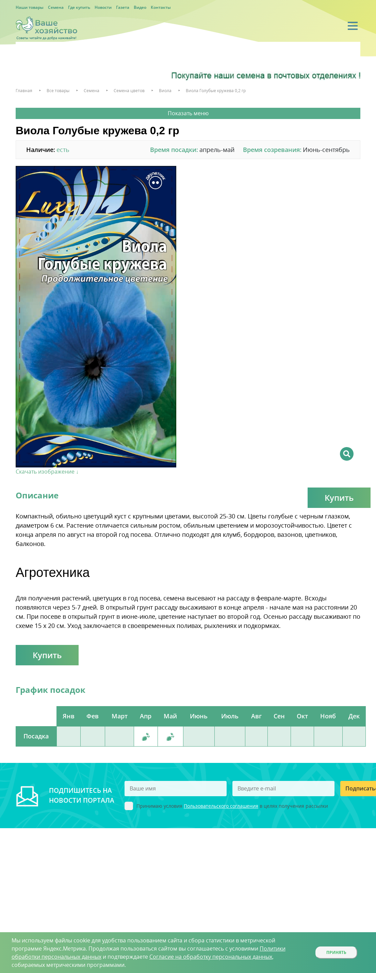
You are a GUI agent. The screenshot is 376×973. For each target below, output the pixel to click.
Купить (339, 497)
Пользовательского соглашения (221, 806)
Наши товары (30, 7)
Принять (336, 952)
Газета (122, 7)
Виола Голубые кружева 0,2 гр (216, 90)
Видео (140, 7)
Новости (103, 7)
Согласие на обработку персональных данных (210, 956)
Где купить (79, 7)
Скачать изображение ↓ (47, 471)
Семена (56, 7)
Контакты (161, 7)
